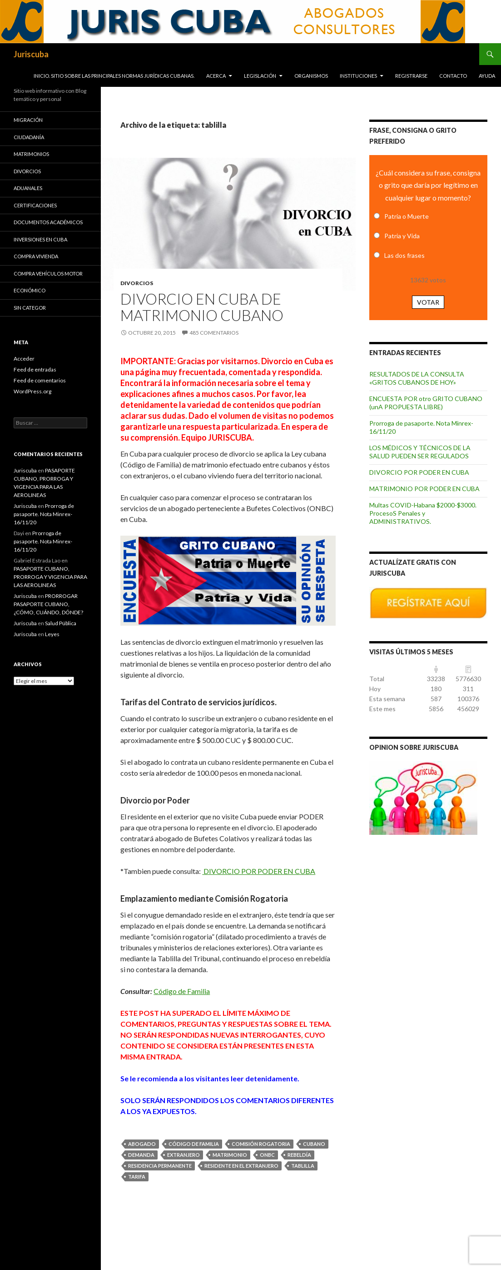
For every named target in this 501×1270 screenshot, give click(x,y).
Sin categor (30, 308)
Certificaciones (35, 205)
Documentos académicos (48, 222)
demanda (141, 1155)
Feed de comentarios (40, 380)
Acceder (24, 358)
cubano (314, 1144)
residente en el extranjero (241, 1166)
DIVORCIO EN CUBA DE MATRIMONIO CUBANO (201, 307)
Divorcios (136, 283)
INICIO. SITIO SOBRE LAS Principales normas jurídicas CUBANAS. (114, 76)
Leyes (52, 634)
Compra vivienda (36, 256)
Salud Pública (60, 623)
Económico (29, 290)
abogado (142, 1144)
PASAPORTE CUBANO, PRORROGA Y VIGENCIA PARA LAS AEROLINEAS (50, 576)
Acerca (216, 76)
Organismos (311, 76)
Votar (428, 302)
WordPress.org (32, 391)
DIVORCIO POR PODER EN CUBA (258, 871)
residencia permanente (160, 1166)
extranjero (183, 1155)
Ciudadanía (29, 137)
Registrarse (411, 76)
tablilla (302, 1166)
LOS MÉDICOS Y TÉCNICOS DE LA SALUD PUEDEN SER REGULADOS (420, 452)
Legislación (260, 76)
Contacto (453, 76)
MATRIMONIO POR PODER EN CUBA (424, 488)
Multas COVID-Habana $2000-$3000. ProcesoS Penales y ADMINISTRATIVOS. (422, 513)
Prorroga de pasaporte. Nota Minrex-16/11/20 (44, 514)
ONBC (267, 1155)
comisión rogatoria (261, 1144)
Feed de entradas (35, 369)
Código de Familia (182, 991)
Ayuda (487, 76)
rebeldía (299, 1155)
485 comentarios (213, 332)
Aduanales (28, 188)
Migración (28, 120)
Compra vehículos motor (48, 273)
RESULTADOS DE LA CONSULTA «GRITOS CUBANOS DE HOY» (416, 378)
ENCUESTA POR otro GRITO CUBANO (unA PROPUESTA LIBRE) (425, 403)
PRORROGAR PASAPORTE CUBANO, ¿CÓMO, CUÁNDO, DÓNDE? (48, 604)
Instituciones (358, 76)
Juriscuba (31, 54)
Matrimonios (31, 154)
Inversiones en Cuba (40, 239)
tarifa (136, 1177)
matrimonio (230, 1155)
